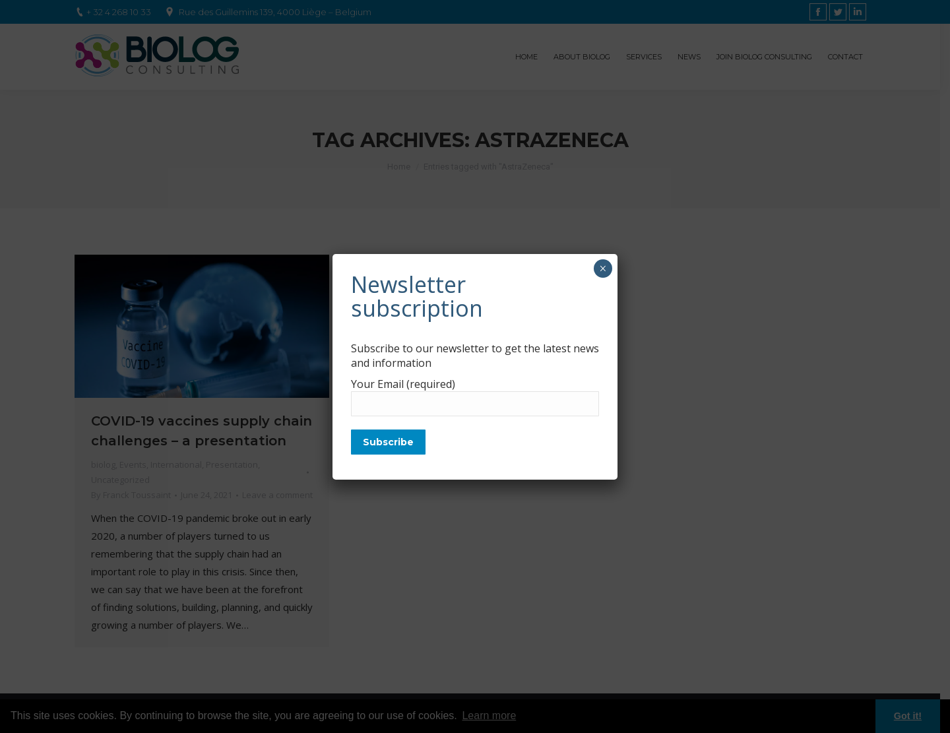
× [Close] (602, 268)
